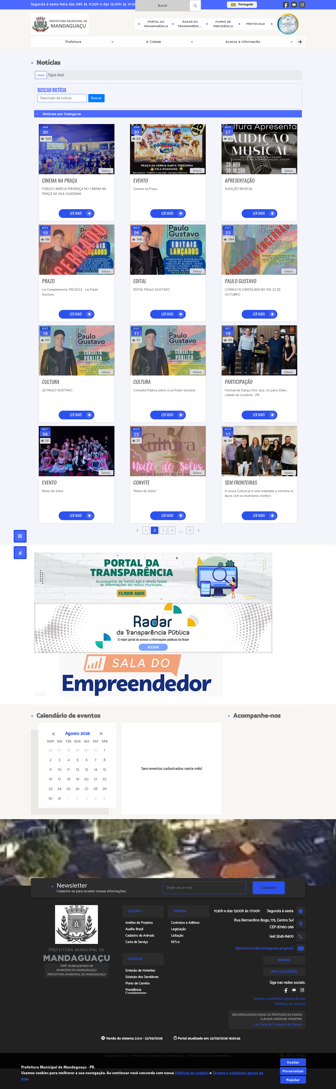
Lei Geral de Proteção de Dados (278, 1025)
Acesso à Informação (105, 41)
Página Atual (56, 75)
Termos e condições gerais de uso (279, 999)
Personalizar (293, 1071)
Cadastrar (268, 888)
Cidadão (192, 41)
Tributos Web (142, 41)
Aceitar (293, 1062)
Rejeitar (293, 1080)
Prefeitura (47, 41)
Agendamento (219, 41)
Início (41, 75)
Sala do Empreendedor (279, 41)
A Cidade (71, 41)
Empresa (247, 41)
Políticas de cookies (290, 1004)
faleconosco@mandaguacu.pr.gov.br (265, 948)
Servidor (169, 41)
